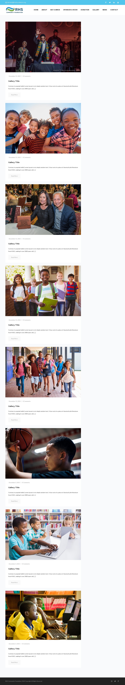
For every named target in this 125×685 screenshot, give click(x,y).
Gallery (95, 10)
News (105, 10)
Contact (114, 10)
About (44, 10)
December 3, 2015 (14, 482)
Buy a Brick (55, 10)
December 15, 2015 (15, 76)
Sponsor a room (70, 10)
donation (85, 10)
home (36, 10)
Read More (14, 95)
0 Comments (27, 76)
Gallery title (14, 81)
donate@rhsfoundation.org (16, 2)
